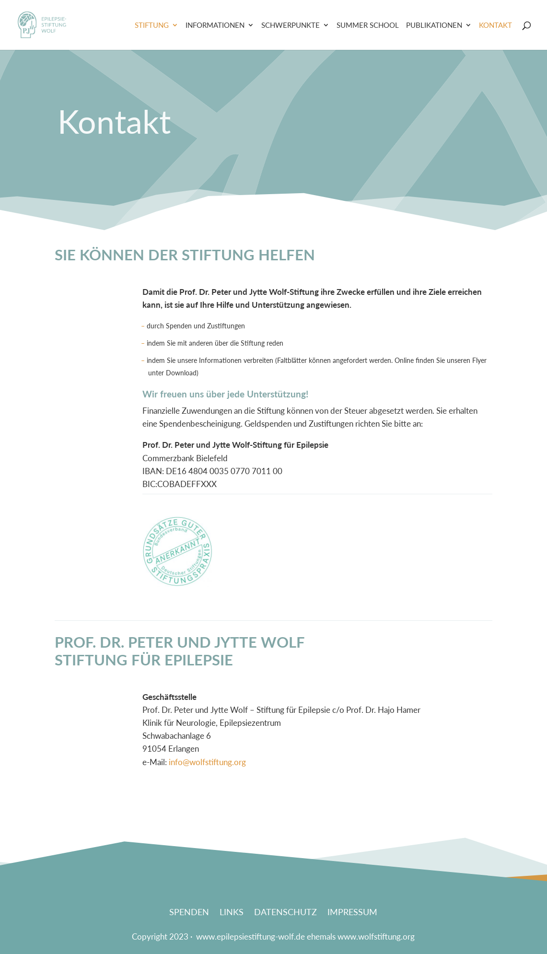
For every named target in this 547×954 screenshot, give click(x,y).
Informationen (215, 25)
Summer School (368, 25)
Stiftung (152, 25)
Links (232, 912)
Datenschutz (285, 912)
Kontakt (495, 25)
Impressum (352, 912)
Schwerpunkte (290, 25)
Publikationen (434, 25)
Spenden (189, 912)
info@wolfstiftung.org (207, 762)
